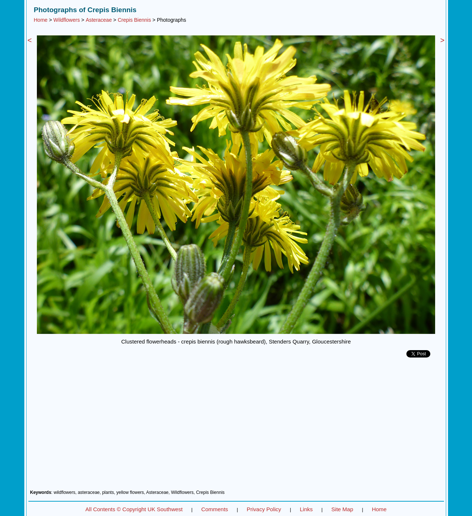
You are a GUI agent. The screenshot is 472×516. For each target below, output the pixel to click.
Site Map (342, 509)
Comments (214, 509)
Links (306, 509)
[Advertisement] (236, 426)
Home (41, 20)
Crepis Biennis (134, 20)
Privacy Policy (264, 509)
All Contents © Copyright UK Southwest (134, 509)
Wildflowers (66, 20)
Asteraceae (99, 20)
